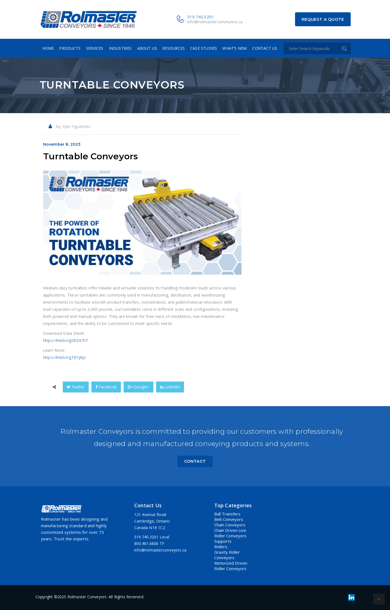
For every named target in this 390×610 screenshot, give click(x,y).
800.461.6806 (146, 543)
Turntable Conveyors (90, 156)
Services (94, 48)
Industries (120, 48)
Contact (195, 461)
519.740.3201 (200, 16)
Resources (173, 48)
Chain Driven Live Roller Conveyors (230, 532)
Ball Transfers (227, 514)
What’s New (234, 48)
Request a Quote (323, 19)
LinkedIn (170, 386)
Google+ (139, 386)
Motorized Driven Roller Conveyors (230, 565)
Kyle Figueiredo (77, 126)
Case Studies (203, 48)
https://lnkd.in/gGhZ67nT (65, 340)
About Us (147, 48)
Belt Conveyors (228, 519)
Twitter (76, 386)
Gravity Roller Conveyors (227, 554)
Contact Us (264, 48)
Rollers (220, 546)
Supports (222, 541)
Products (70, 48)
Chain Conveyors (229, 524)
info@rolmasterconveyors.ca (214, 21)
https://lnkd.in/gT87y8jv (64, 357)
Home (48, 48)
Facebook (106, 386)
